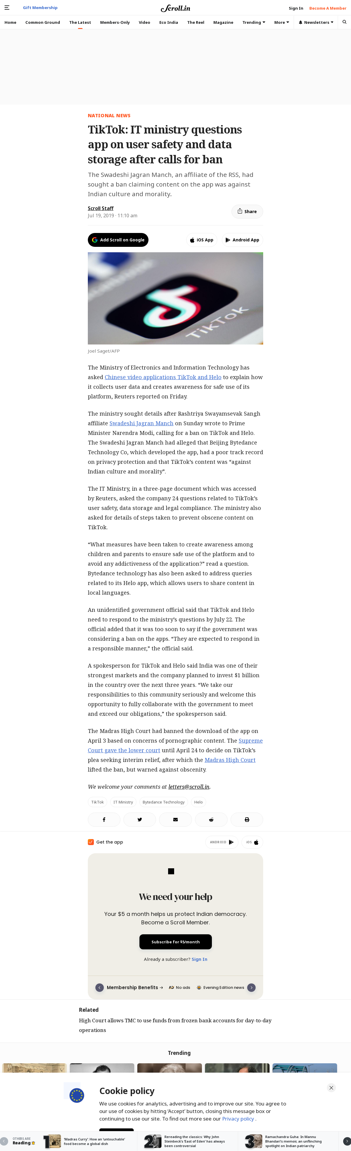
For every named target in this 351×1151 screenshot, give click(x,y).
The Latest (80, 22)
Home (10, 22)
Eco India (168, 22)
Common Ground (42, 22)
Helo (198, 802)
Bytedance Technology (164, 802)
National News (109, 115)
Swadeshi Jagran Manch (142, 423)
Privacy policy (238, 1117)
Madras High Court (230, 759)
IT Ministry (123, 802)
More (281, 22)
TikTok (97, 802)
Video (144, 22)
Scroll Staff (100, 208)
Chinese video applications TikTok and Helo (163, 377)
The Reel (195, 22)
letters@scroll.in (188, 786)
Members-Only (115, 22)
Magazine (223, 22)
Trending (253, 22)
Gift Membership (40, 7)
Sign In (199, 959)
